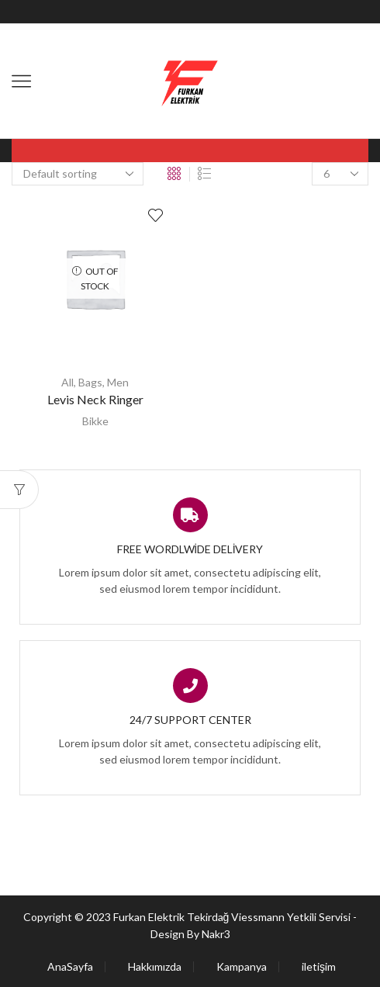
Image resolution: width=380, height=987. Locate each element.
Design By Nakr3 (190, 933)
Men (118, 382)
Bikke (95, 421)
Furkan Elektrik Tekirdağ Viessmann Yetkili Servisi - (235, 916)
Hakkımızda (154, 966)
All (67, 382)
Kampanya (241, 966)
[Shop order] (77, 173)
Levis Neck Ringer (95, 399)
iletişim (319, 966)
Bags (90, 382)
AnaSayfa (70, 966)
